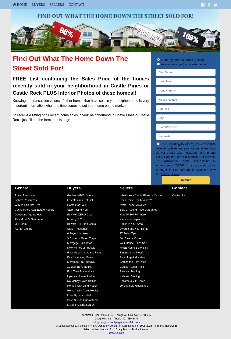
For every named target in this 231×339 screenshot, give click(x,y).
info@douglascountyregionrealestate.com (116, 322)
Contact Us (178, 195)
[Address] (186, 108)
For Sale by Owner (131, 238)
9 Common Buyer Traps (81, 238)
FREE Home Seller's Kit (134, 247)
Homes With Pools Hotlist (82, 290)
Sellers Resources (26, 200)
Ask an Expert (23, 228)
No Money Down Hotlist (81, 281)
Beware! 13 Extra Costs (81, 223)
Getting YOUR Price (132, 266)
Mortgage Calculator (79, 243)
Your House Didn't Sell (133, 243)
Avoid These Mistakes (133, 205)
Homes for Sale (76, 205)
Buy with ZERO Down (80, 214)
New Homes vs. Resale (81, 247)
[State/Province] (186, 127)
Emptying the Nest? (131, 252)
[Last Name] (186, 81)
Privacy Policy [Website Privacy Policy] (170, 174)
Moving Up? (74, 219)
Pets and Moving (130, 271)
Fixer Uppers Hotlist (79, 295)
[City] (186, 117)
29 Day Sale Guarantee (134, 285)
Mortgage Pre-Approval (81, 261)
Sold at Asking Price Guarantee (138, 209)
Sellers (57, 4)
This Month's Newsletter (29, 219)
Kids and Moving (130, 276)
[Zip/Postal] (186, 136)
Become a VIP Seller (132, 281)
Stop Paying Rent (77, 209)
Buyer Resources (25, 195)
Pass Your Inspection (132, 219)
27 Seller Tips (128, 233)
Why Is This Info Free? (28, 205)
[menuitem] (20, 4)
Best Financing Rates (80, 257)
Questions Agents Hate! (29, 214)
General (22, 188)
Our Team (21, 223)
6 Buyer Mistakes (77, 233)
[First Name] (186, 72)
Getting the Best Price (133, 261)
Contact (76, 4)
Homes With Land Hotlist (82, 285)
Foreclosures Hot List (80, 200)
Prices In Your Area (131, 223)
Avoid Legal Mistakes (132, 257)
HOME (20, 4)
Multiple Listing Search (81, 304)
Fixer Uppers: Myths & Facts (84, 252)
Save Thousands (77, 228)
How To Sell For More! (133, 214)
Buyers (38, 4)
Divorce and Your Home (134, 228)
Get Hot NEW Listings (80, 195)
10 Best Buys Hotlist (79, 266)
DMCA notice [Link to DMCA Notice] (116, 332)
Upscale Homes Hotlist (81, 276)
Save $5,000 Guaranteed (82, 300)
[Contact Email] (186, 90)
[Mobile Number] (186, 99)
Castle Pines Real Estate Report (34, 209)
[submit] (186, 180)
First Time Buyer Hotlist (81, 271)
